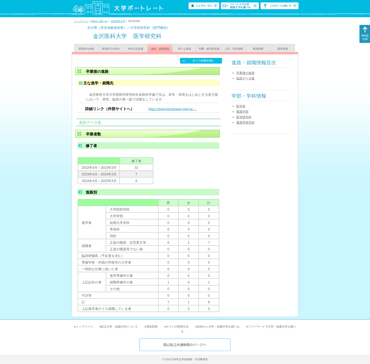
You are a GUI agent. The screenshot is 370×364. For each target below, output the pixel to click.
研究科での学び (111, 48)
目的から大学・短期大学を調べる (218, 326)
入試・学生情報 (234, 48)
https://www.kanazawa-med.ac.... (172, 109)
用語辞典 (152, 326)
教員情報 (258, 48)
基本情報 (283, 48)
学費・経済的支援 (209, 48)
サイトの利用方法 (177, 326)
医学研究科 (244, 117)
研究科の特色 (86, 48)
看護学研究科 (245, 122)
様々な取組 (184, 48)
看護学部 (242, 111)
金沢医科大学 (118, 21)
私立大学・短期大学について (119, 326)
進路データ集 (245, 78)
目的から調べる (99, 21)
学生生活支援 (135, 48)
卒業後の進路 (245, 73)
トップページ (81, 21)
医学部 (240, 106)
